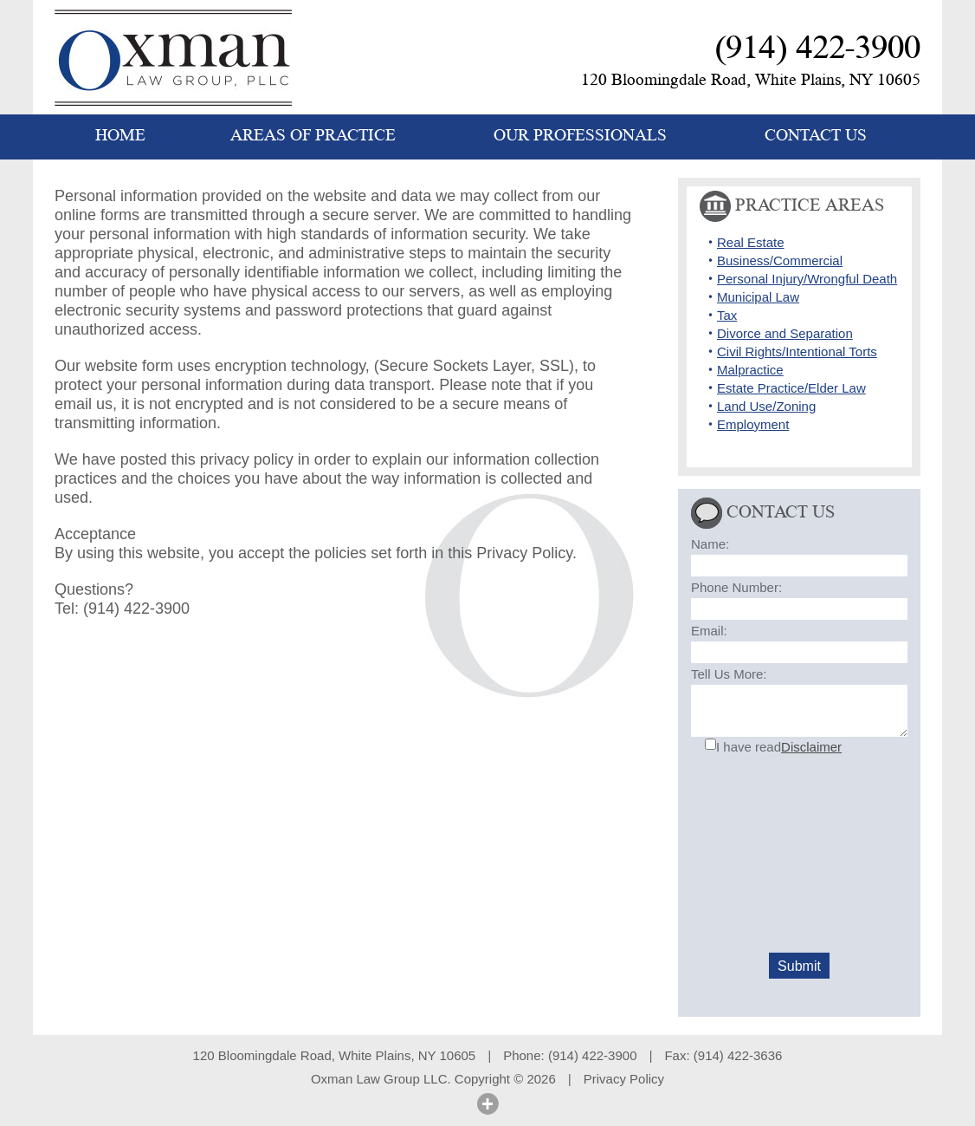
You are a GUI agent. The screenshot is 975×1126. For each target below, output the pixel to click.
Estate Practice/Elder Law (791, 388)
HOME (120, 135)
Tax (727, 315)
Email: (709, 630)
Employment (753, 424)
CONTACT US (816, 135)
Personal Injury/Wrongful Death (807, 278)
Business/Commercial (780, 260)
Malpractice (750, 369)
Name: (710, 544)
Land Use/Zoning (766, 406)
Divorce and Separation (785, 333)
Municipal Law (758, 297)
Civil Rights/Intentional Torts (797, 351)
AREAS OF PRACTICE (313, 135)
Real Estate (751, 242)
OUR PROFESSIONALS (580, 135)
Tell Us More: (729, 674)
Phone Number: (736, 587)
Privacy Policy (624, 1078)
